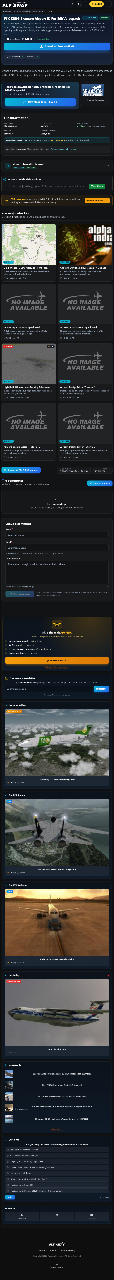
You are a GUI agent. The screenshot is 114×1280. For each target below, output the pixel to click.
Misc (51, 11)
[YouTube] (92, 1216)
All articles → (57, 1129)
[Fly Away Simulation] (15, 4)
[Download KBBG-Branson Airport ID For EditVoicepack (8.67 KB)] (57, 46)
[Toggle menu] (109, 4)
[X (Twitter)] (57, 1216)
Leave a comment (100, 483)
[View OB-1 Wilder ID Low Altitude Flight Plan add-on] (29, 252)
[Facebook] (22, 1216)
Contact (43, 1250)
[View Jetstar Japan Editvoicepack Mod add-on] (29, 312)
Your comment (13, 558)
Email (8, 542)
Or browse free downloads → (57, 667)
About (53, 1250)
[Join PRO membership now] (57, 660)
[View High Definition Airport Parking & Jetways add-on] (29, 372)
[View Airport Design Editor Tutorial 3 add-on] (85, 431)
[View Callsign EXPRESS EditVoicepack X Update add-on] (85, 252)
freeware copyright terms (63, 149)
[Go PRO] (96, 4)
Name (9, 529)
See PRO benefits (97, 200)
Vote (10, 1197)
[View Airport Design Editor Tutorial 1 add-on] (85, 372)
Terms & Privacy (67, 1250)
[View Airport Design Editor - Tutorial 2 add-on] (29, 431)
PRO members (58, 140)
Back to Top (57, 1266)
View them (97, 186)
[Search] (72, 4)
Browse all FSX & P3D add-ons (21, 470)
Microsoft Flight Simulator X (30, 11)
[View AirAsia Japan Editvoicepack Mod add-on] (85, 312)
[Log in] (85, 4)
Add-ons (7, 11)
